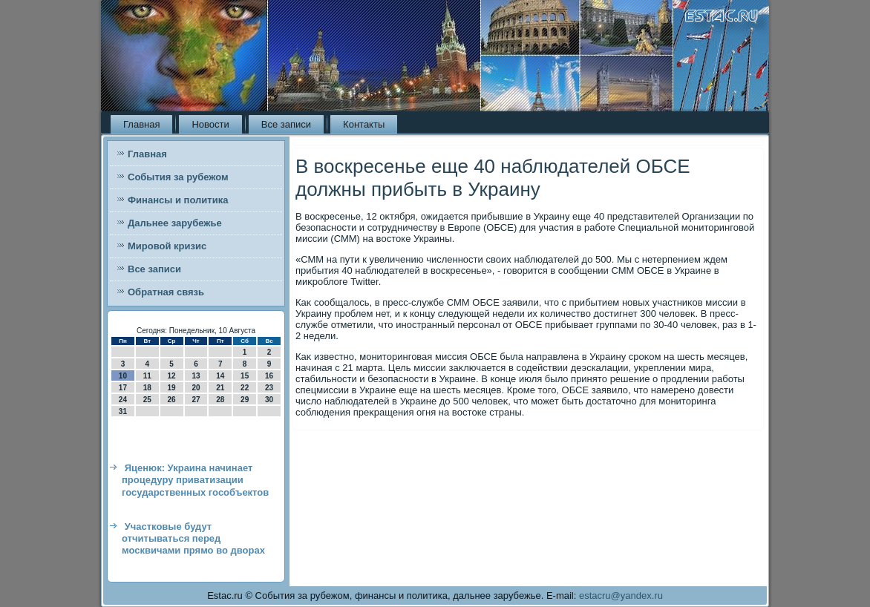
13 (196, 376)
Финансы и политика (178, 200)
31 (123, 411)
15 (245, 376)
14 (220, 376)
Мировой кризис (167, 246)
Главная (141, 124)
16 (269, 376)
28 (220, 400)
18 (147, 388)
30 (269, 400)
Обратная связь (166, 292)
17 (123, 388)
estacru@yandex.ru (621, 595)
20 (196, 388)
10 (123, 376)
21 (220, 388)
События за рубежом (178, 177)
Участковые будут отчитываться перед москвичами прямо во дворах (193, 539)
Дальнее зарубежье (175, 223)
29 (245, 400)
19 (172, 388)
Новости (210, 124)
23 (269, 388)
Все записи (286, 124)
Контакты (364, 124)
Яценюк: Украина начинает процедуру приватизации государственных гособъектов (195, 480)
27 (196, 400)
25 (147, 400)
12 (172, 376)
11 (147, 376)
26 (172, 400)
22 (245, 388)
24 (123, 400)
